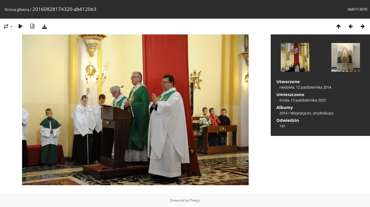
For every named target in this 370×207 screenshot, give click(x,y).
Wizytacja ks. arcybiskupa (311, 113)
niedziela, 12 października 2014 (305, 87)
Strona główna (17, 9)
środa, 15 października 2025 (302, 100)
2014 (283, 113)
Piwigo (195, 200)
